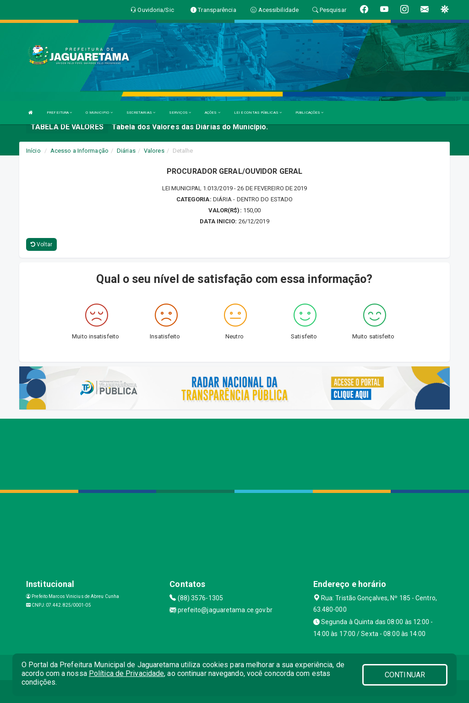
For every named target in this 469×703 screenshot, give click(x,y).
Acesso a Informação (79, 150)
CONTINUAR (405, 674)
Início (33, 150)
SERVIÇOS (180, 113)
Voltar (41, 244)
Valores (154, 150)
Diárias (126, 150)
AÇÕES (212, 113)
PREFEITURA (59, 113)
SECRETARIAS (140, 113)
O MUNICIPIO (99, 113)
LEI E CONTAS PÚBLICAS (258, 113)
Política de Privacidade (126, 673)
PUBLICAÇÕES (309, 113)
